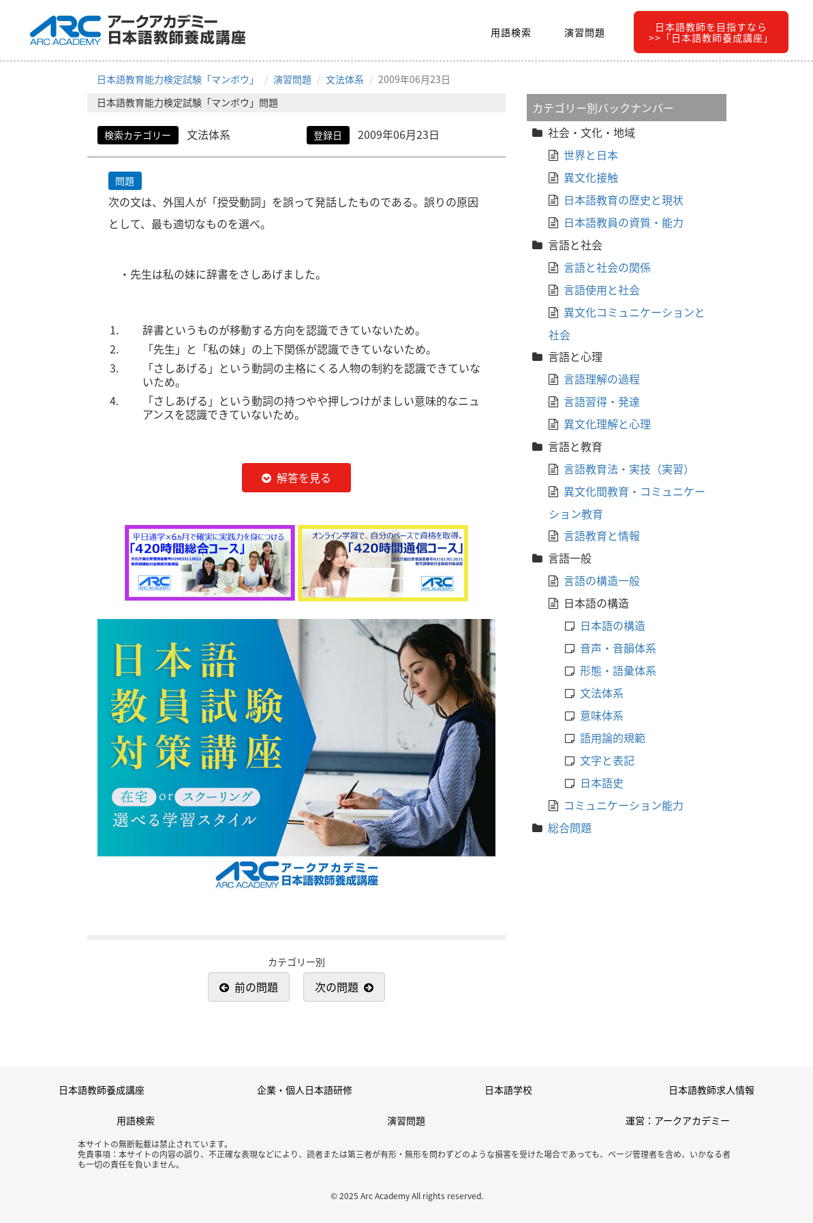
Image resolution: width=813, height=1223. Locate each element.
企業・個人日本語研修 (304, 1089)
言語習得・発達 (602, 401)
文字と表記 (607, 760)
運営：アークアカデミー (678, 1120)
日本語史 (602, 782)
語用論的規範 (612, 737)
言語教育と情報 (602, 535)
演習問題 (584, 32)
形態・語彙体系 (618, 670)
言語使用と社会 (602, 289)
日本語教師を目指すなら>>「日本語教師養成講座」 (711, 32)
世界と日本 (591, 154)
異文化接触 (591, 177)
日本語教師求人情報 (711, 1089)
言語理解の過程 (602, 378)
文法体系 (345, 79)
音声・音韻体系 (618, 647)
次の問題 (336, 987)
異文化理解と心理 (607, 423)
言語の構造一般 (602, 580)
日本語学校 (508, 1089)
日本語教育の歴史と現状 (624, 199)
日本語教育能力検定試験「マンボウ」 (178, 79)
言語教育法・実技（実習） (629, 468)
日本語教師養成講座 (101, 1089)
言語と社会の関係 (607, 267)
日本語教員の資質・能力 (624, 222)
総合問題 (570, 827)
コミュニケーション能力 (624, 805)
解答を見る (304, 477)
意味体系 (602, 715)
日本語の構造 (612, 625)
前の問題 (256, 987)
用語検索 (511, 32)
